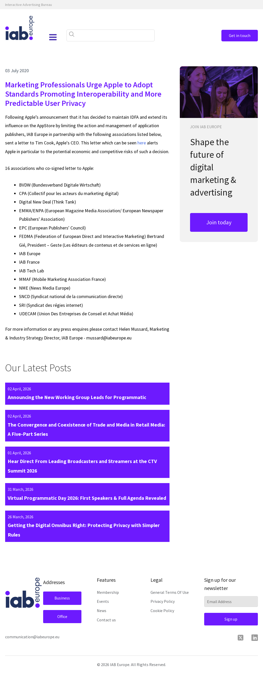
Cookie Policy (162, 621)
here (141, 143)
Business (61, 608)
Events (103, 612)
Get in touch (237, 35)
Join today (218, 222)
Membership (108, 603)
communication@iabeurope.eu (32, 647)
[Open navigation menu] (52, 37)
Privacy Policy (163, 612)
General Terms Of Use (170, 603)
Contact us (106, 630)
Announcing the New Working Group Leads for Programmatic (78, 397)
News (101, 621)
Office (61, 627)
